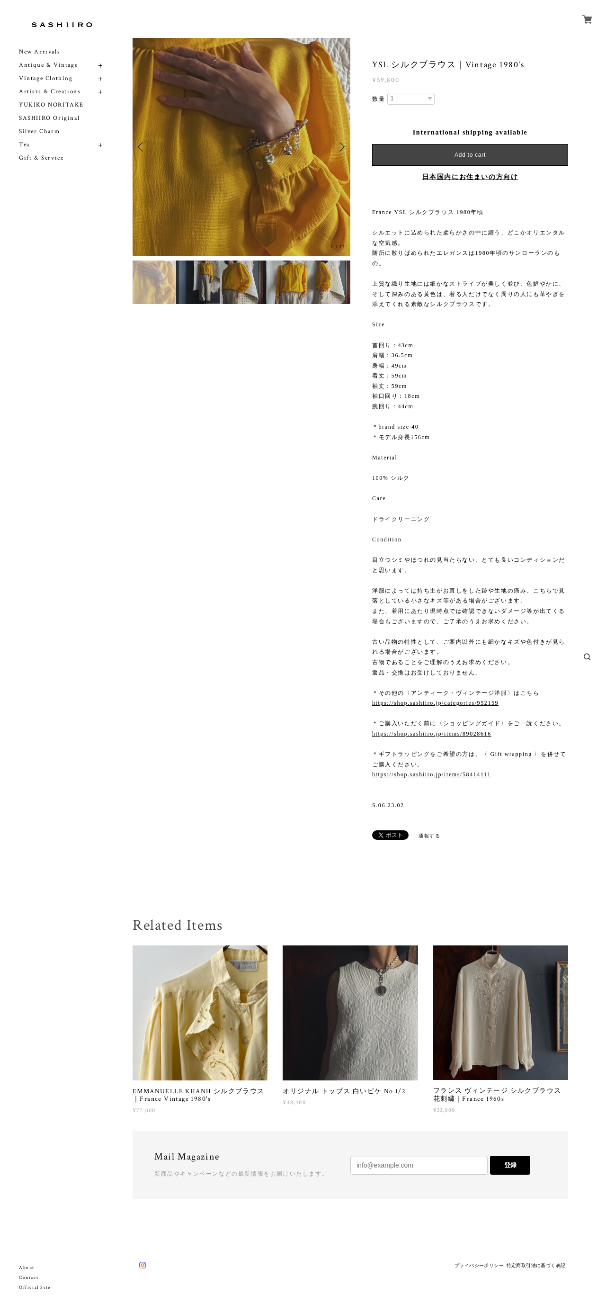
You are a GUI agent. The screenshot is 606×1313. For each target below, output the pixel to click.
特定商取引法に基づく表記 (536, 1265)
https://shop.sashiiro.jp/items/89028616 (431, 733)
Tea (24, 145)
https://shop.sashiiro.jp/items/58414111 (431, 774)
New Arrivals (39, 52)
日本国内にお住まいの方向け (470, 176)
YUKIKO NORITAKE (51, 105)
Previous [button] (142, 146)
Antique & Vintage (48, 65)
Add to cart (470, 155)
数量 (378, 99)
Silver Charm (39, 131)
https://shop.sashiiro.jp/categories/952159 (435, 703)
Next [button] (340, 146)
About (27, 1268)
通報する (429, 835)
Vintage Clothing (46, 78)
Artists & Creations (49, 92)
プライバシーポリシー (479, 1265)
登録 (510, 1165)
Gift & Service (41, 158)
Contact (28, 1278)
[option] (241, 147)
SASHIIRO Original (49, 118)
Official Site (35, 1288)
